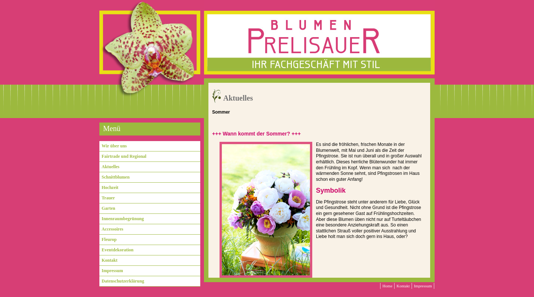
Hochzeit (110, 187)
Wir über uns (114, 145)
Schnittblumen (115, 177)
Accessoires (112, 229)
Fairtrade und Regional (124, 156)
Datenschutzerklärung (123, 281)
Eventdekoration (118, 249)
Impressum (112, 270)
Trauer (108, 197)
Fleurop (109, 239)
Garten (108, 208)
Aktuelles (110, 166)
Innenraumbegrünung (123, 218)
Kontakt (110, 260)
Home (387, 286)
